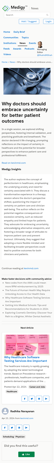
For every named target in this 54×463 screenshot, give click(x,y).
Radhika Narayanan (22, 411)
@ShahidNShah (44, 55)
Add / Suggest (29, 21)
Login (49, 21)
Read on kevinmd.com (14, 162)
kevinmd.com (26, 418)
